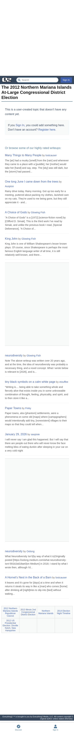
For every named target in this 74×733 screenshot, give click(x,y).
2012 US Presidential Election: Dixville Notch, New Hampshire (10, 625)
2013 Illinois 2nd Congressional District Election (28, 612)
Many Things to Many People (23, 155)
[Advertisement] (37, 38)
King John (11, 238)
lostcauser (51, 155)
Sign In (66, 80)
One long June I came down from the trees (31, 181)
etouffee (63, 381)
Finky (28, 408)
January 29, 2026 (16, 434)
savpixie (35, 434)
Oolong (30, 551)
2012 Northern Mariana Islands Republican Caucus (10, 612)
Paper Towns (13, 408)
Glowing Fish (38, 212)
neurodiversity (14, 355)
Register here (46, 129)
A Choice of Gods (16, 212)
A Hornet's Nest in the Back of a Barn (28, 577)
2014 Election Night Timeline (63, 612)
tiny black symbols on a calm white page (30, 381)
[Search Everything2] (37, 80)
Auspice (9, 186)
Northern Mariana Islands (45, 612)
